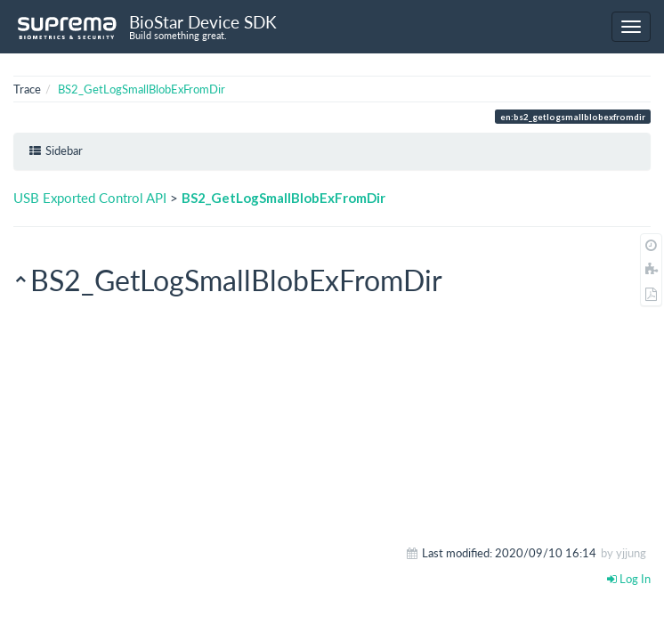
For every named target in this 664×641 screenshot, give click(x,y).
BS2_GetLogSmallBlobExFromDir (141, 89)
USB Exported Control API (89, 198)
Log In (629, 579)
